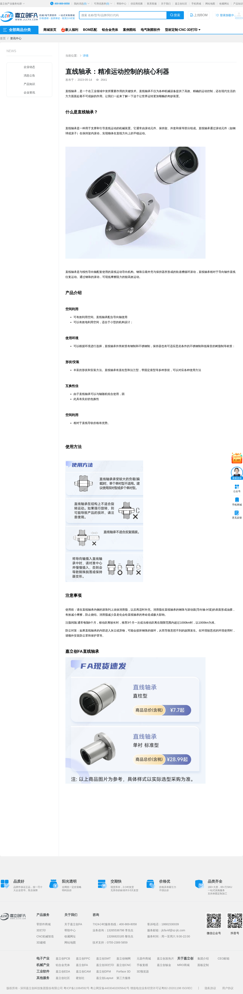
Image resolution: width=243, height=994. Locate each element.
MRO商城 (183, 965)
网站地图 (210, 3)
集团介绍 (203, 958)
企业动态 (29, 67)
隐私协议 (210, 988)
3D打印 (41, 930)
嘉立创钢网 (123, 958)
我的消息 (82, 3)
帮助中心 (121, 3)
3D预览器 (143, 971)
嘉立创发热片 (165, 958)
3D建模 (41, 942)
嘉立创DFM (103, 971)
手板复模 (142, 965)
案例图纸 (129, 29)
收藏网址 (224, 3)
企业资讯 (29, 92)
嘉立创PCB (63, 958)
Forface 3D (123, 971)
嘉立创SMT (103, 958)
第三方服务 (123, 978)
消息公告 (29, 75)
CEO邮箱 (223, 958)
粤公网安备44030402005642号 (110, 988)
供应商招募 (137, 3)
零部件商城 (43, 924)
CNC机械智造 (45, 936)
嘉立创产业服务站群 (12, 3)
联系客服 (152, 3)
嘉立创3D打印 (105, 965)
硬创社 (80, 978)
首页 (3, 38)
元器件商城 (144, 958)
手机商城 (196, 3)
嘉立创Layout (104, 978)
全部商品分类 (16, 29)
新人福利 (69, 30)
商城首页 (49, 29)
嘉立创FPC (83, 958)
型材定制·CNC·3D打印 (181, 29)
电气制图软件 (150, 29)
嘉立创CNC (123, 965)
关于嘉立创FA (73, 924)
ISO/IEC (187, 988)
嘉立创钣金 (164, 965)
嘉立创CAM (83, 971)
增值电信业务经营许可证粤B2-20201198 (156, 988)
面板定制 (203, 965)
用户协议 (227, 988)
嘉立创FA (82, 965)
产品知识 (238, 3)
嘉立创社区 (181, 3)
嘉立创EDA (63, 971)
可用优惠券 (103, 3)
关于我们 (166, 3)
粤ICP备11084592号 (77, 988)
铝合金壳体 (110, 29)
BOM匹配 (90, 29)
